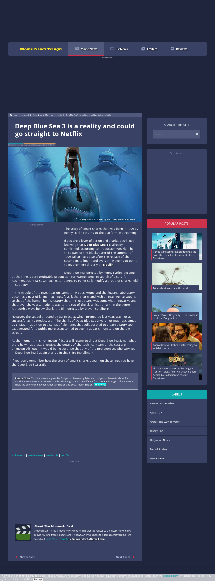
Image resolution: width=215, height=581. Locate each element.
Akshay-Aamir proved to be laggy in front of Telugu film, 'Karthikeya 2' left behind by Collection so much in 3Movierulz (174, 373)
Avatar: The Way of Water (165, 421)
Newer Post (24, 557)
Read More (52, 539)
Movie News (157, 458)
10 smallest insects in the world (171, 288)
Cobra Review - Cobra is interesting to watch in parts (175, 346)
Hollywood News (160, 440)
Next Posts (126, 557)
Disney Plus (156, 430)
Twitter (65, 539)
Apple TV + (156, 412)
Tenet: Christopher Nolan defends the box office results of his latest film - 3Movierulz (174, 255)
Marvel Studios (158, 449)
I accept (38, 579)
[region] (107, 21)
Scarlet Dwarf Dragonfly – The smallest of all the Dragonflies (175, 316)
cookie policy (170, 575)
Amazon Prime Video (162, 403)
